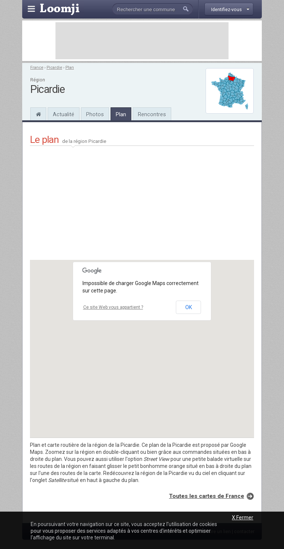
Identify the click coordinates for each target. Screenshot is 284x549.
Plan (69, 67)
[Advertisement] (142, 40)
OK (188, 307)
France (36, 67)
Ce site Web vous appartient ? (113, 307)
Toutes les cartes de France (206, 496)
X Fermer (242, 517)
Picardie (54, 67)
